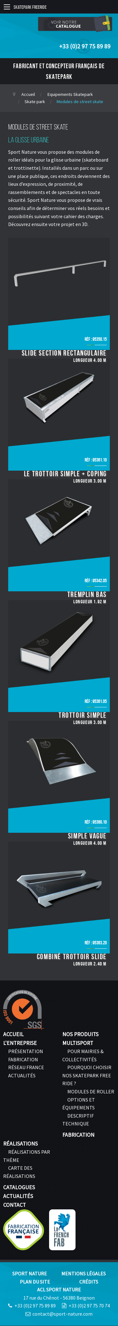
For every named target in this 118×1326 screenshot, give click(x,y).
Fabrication (23, 1059)
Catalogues (19, 1187)
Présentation (25, 1051)
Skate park (35, 101)
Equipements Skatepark (70, 94)
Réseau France (26, 1067)
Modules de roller (90, 1091)
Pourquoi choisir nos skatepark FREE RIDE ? (86, 1075)
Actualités (22, 1075)
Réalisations (20, 1143)
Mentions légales (83, 1273)
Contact (14, 1205)
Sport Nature (29, 1273)
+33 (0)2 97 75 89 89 (84, 46)
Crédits (88, 1282)
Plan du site (35, 1282)
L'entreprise (20, 1043)
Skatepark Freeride (30, 7)
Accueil (28, 94)
